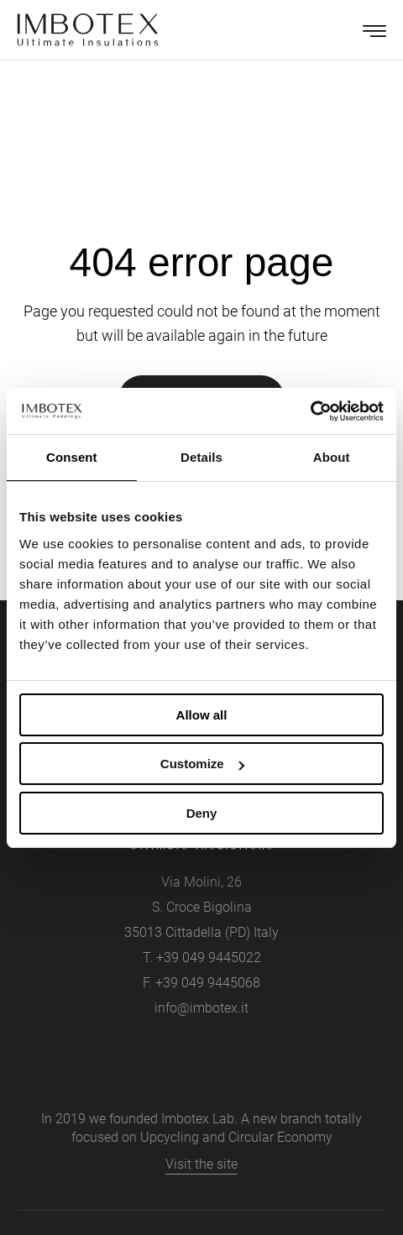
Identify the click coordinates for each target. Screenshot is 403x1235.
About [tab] (331, 457)
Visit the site (201, 1164)
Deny (201, 813)
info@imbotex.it (201, 1008)
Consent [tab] (71, 457)
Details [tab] (201, 457)
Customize (202, 763)
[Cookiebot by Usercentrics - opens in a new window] (310, 411)
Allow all (202, 715)
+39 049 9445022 (208, 957)
